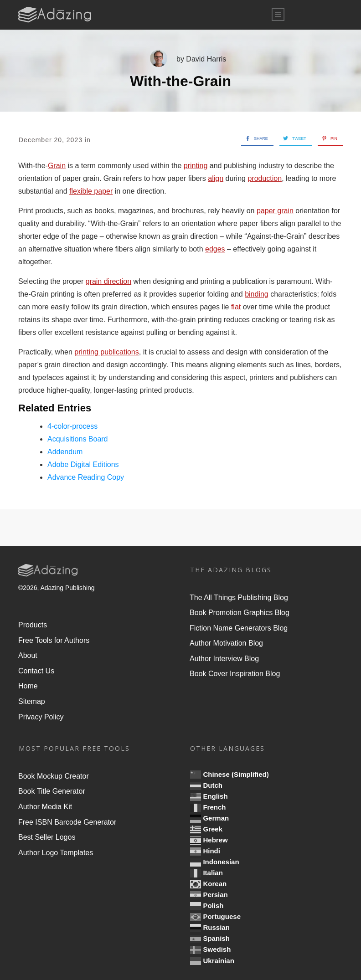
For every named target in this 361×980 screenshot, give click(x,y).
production (265, 178)
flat (236, 307)
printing (195, 165)
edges (215, 249)
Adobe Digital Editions (83, 464)
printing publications (106, 352)
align (215, 178)
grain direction (109, 281)
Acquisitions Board (77, 439)
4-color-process (72, 426)
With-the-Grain (180, 81)
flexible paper (91, 191)
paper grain (275, 211)
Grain (57, 165)
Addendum (65, 452)
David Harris (206, 59)
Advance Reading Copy (85, 477)
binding (256, 294)
